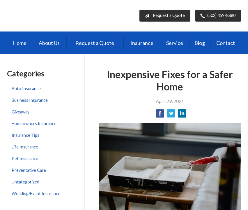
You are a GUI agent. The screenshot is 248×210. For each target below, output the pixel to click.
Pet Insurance (25, 158)
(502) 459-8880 (216, 15)
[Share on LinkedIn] (182, 115)
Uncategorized (25, 181)
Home (19, 43)
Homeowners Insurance (34, 123)
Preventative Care (29, 170)
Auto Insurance (26, 88)
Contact (225, 43)
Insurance (141, 43)
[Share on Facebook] (160, 115)
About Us (49, 43)
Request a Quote (163, 15)
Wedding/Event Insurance (36, 193)
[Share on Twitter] (171, 115)
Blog (199, 43)
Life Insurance (25, 146)
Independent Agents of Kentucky (55, 15)
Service (174, 43)
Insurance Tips (25, 135)
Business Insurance (30, 100)
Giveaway (20, 111)
